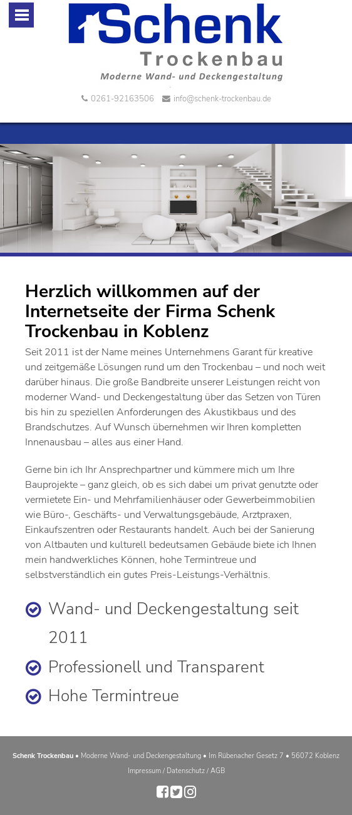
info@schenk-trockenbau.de (216, 98)
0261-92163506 (117, 98)
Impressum (144, 771)
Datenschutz (186, 771)
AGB (217, 771)
